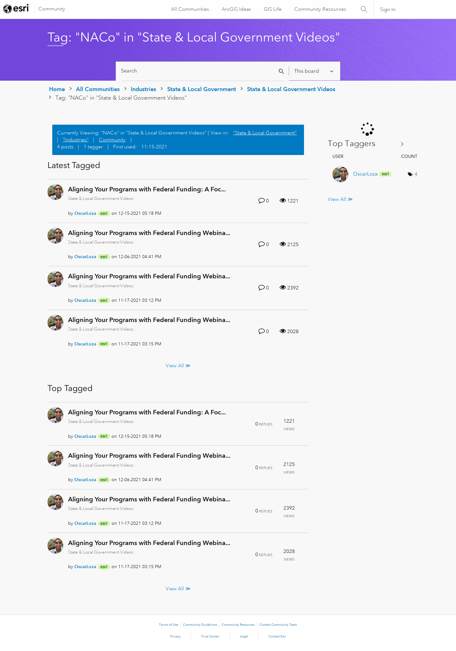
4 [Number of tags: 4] (416, 174)
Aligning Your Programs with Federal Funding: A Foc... (147, 189)
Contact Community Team (278, 625)
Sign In (388, 9)
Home (57, 89)
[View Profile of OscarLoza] (85, 213)
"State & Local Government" (265, 133)
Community (51, 9)
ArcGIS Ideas (236, 9)
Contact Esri (277, 636)
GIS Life (272, 9)
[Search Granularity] (314, 71)
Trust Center (210, 636)
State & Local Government (201, 89)
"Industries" (76, 140)
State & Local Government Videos (291, 89)
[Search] (203, 71)
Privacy (175, 636)
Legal (244, 636)
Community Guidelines (200, 625)
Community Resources (320, 9)
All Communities (190, 9)
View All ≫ (178, 365)
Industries (143, 89)
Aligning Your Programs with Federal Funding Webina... (149, 233)
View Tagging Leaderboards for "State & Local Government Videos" (368, 144)
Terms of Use (168, 625)
